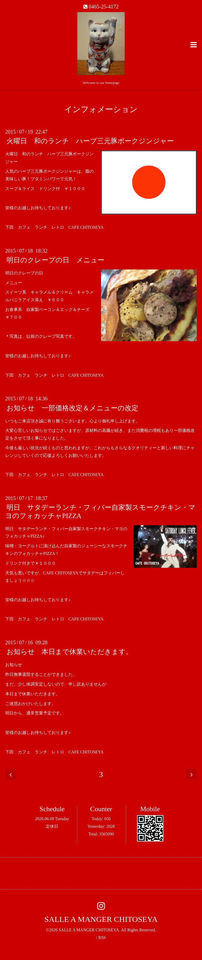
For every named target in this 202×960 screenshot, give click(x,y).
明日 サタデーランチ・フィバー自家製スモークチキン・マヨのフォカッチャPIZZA (100, 511)
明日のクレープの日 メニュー (55, 260)
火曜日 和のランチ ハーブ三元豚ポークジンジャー (90, 141)
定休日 (52, 826)
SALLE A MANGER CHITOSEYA (101, 919)
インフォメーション (101, 109)
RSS (102, 937)
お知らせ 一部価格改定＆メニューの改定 (72, 408)
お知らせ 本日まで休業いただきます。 (70, 652)
